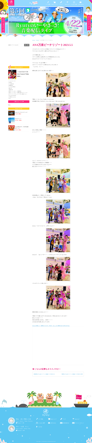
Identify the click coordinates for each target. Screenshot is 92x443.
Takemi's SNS (20, 423)
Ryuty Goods (18, 108)
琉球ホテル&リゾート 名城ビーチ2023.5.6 (71, 374)
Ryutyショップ (54, 4)
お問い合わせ (81, 4)
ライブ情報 (48, 4)
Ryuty (9, 104)
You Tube (40, 426)
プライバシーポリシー (79, 423)
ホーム (33, 40)
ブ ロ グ (61, 4)
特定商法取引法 (66, 423)
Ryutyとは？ (67, 4)
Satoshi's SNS (20, 430)
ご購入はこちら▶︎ (19, 101)
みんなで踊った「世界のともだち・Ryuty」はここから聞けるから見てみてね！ (51, 325)
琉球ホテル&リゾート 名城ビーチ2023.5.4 (45, 374)
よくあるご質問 (74, 4)
